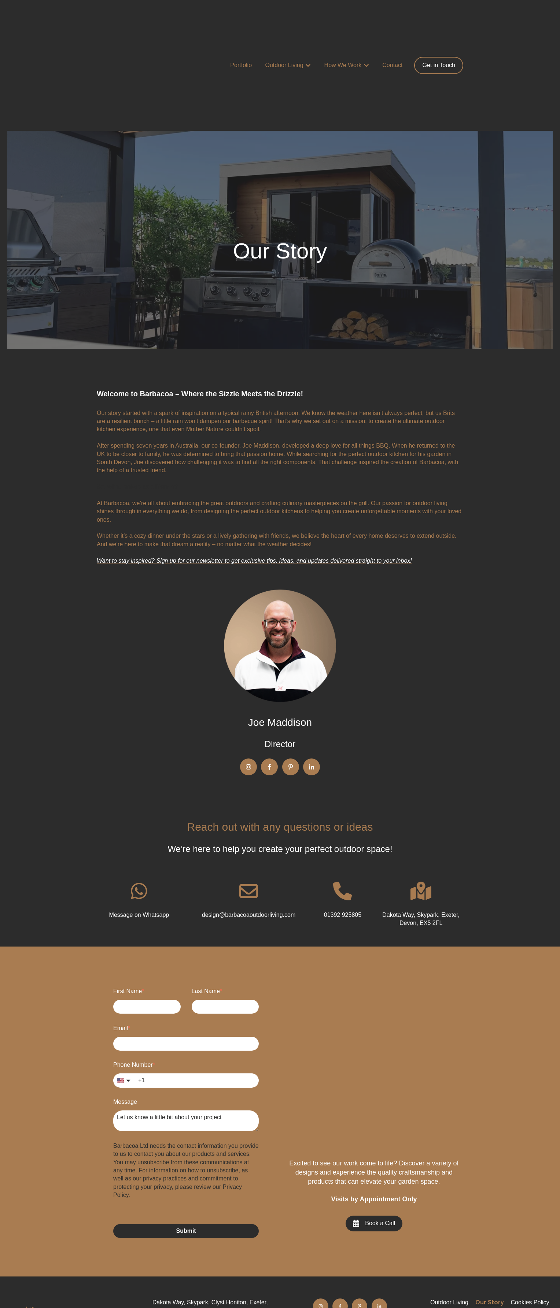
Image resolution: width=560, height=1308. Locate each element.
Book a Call (374, 1151)
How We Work (343, 29)
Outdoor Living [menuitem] (449, 1231)
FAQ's (350, 1258)
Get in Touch (438, 29)
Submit (186, 1159)
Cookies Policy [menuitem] (530, 1231)
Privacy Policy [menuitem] (489, 1239)
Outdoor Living (284, 29)
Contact (392, 29)
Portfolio (241, 29)
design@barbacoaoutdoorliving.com (210, 1271)
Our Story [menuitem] (489, 1230)
